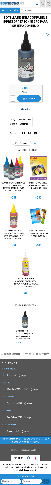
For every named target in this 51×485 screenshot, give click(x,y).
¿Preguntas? (22, 143)
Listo (46, 481)
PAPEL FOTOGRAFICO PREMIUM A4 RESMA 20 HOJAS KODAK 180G (38, 185)
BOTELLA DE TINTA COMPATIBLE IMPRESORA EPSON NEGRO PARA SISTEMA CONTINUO (24, 334)
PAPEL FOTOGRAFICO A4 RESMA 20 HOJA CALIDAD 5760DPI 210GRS (38, 233)
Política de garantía (29, 470)
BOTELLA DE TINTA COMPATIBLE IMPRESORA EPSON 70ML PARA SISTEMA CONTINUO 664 (26, 282)
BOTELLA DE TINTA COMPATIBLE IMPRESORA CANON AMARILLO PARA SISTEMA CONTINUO (13, 234)
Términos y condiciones (31, 449)
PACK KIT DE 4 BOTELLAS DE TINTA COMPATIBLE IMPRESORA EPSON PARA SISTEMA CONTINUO (13, 186)
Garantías (14, 449)
